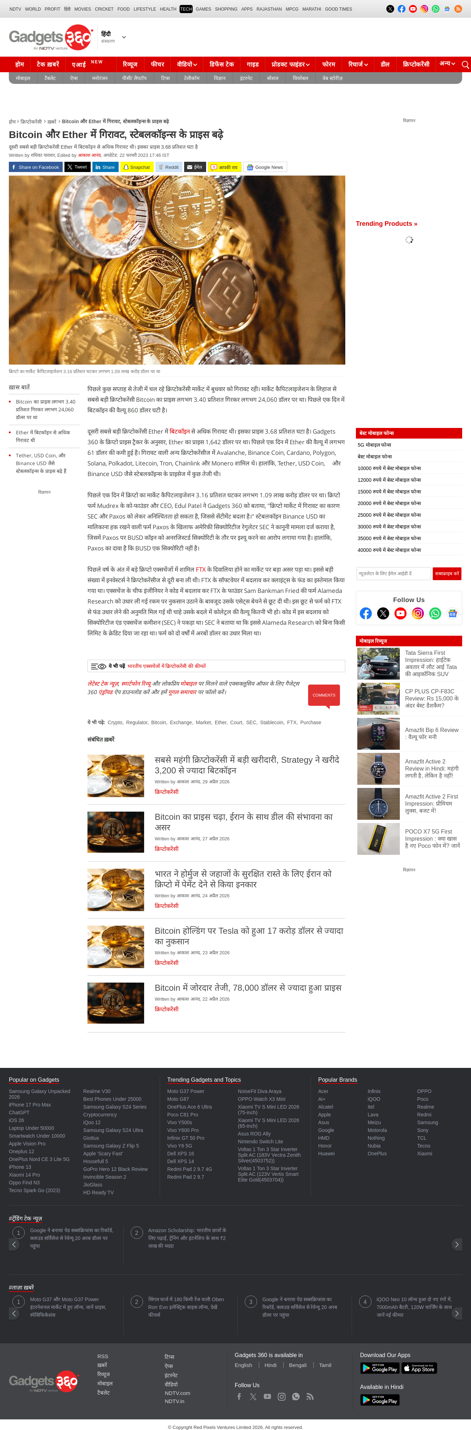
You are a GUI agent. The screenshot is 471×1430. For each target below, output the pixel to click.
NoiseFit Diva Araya (260, 1091)
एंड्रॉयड (105, 692)
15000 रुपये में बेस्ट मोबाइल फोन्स (389, 491)
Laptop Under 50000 (31, 1128)
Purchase (310, 722)
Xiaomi (424, 1153)
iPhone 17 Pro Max (30, 1105)
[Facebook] (366, 613)
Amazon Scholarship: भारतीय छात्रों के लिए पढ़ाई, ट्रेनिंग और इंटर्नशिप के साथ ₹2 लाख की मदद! (187, 1238)
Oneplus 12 (21, 1151)
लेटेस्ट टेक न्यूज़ (102, 683)
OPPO (424, 1091)
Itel (371, 1107)
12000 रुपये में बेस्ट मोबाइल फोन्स (389, 480)
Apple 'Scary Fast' (103, 1153)
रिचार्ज (355, 64)
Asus (323, 1122)
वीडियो (184, 64)
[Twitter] (383, 613)
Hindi (271, 1365)
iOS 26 (16, 1120)
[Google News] (453, 613)
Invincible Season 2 (104, 1177)
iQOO (374, 1099)
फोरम (328, 64)
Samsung (427, 1122)
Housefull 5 (95, 1161)
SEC (251, 722)
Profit (52, 9)
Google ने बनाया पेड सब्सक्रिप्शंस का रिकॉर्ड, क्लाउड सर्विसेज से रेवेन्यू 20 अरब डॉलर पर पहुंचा (71, 1238)
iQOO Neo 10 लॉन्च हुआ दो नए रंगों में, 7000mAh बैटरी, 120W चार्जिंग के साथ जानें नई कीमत (414, 1307)
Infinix (374, 1091)
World (33, 9)
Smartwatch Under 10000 (37, 1136)
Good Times (338, 9)
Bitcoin (158, 722)
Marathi (311, 9)
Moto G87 (178, 1099)
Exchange (181, 722)
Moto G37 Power (185, 1091)
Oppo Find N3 (24, 1182)
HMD (323, 1138)
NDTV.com (177, 1393)
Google (326, 1130)
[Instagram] (418, 613)
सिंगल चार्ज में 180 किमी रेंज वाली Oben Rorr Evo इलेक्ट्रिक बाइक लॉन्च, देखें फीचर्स (186, 1307)
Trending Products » (387, 223)
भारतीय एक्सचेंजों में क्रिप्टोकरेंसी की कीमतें (166, 666)
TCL (421, 1138)
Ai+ (321, 1099)
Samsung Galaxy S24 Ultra (113, 1130)
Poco (423, 1099)
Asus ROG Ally (254, 1134)
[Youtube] (401, 613)
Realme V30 (96, 1091)
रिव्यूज (130, 64)
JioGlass (92, 1185)
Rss (310, 1395)
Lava (373, 1114)
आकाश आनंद (89, 155)
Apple (324, 1114)
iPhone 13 (20, 1167)
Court (236, 722)
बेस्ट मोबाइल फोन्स (375, 456)
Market (203, 722)
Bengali (298, 1365)
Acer (323, 1091)
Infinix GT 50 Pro (185, 1138)
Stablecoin (271, 722)
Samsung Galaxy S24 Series (115, 1107)
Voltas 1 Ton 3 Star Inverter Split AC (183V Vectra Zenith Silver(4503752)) (269, 1154)
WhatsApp (295, 1395)
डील (385, 64)
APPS (247, 9)
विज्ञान (220, 78)
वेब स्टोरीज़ (332, 78)
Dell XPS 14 (180, 1161)
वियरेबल (300, 78)
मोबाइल (23, 78)
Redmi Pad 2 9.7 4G (189, 1169)
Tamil (325, 1365)
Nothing (376, 1138)
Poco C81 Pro (182, 1114)
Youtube (267, 1395)
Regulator (136, 722)
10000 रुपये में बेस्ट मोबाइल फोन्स (389, 468)
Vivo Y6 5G (179, 1146)
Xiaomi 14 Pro (24, 1175)
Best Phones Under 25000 (112, 1099)
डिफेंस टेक (222, 64)
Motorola (377, 1130)
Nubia (374, 1146)
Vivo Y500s (179, 1122)
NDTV (15, 9)
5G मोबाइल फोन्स (374, 445)
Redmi (424, 1114)
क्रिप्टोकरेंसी (416, 64)
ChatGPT (19, 1112)
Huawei (326, 1153)
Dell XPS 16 (180, 1153)
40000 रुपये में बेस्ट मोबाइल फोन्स (389, 550)
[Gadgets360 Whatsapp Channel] (435, 613)
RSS (102, 1356)
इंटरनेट (246, 78)
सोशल (272, 78)
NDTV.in (174, 1401)
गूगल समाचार (182, 692)
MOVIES (82, 9)
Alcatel (325, 1107)
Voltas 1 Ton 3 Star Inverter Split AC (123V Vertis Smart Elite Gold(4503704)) (268, 1174)
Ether (221, 722)
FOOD (124, 9)
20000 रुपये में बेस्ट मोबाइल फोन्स (389, 503)
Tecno (423, 1146)
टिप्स (165, 78)
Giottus (91, 1138)
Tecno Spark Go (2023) (34, 1190)
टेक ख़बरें (48, 64)
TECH (186, 9)
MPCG (292, 9)
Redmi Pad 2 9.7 (185, 1177)
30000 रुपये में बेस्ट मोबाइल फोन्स (389, 527)
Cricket (104, 9)
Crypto (115, 722)
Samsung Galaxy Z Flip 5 (111, 1146)
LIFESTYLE (145, 9)
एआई (88, 63)
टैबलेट (50, 78)
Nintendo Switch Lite (260, 1141)
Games (203, 9)
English (243, 1365)
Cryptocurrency (100, 1114)
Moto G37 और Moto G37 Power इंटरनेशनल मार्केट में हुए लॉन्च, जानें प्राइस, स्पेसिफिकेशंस (68, 1307)
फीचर (157, 64)
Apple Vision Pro (27, 1143)
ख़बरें (51, 122)
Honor (324, 1146)
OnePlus (377, 1153)
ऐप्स (74, 78)
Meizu (374, 1122)
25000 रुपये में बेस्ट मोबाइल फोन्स (389, 515)
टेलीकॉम (191, 78)
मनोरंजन (100, 78)
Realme (425, 1107)
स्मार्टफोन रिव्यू (136, 683)
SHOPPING (226, 9)
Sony (423, 1130)
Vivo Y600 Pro (183, 1130)
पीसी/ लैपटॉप (134, 78)
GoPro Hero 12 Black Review (115, 1169)
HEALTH (168, 9)
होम (19, 64)
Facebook (239, 1395)
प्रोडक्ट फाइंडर (288, 64)
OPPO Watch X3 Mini (261, 1099)
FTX (201, 569)
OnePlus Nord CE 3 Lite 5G (39, 1159)
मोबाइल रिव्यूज (373, 641)
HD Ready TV (98, 1192)
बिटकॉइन (180, 431)
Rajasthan (269, 9)
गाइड (253, 64)
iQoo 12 (92, 1122)
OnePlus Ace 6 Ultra (189, 1107)
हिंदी (67, 9)
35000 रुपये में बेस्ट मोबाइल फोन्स (389, 538)
